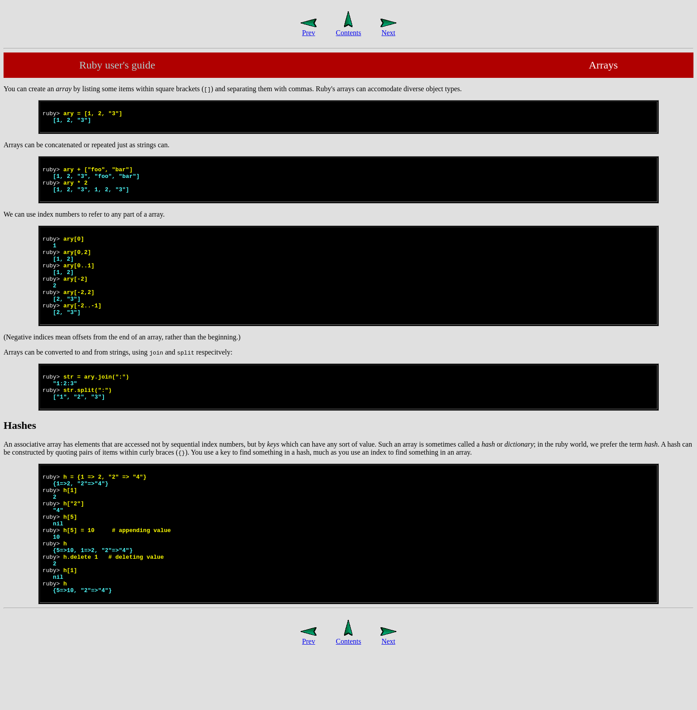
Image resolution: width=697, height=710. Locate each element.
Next (389, 28)
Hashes (20, 454)
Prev (308, 28)
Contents (348, 28)
